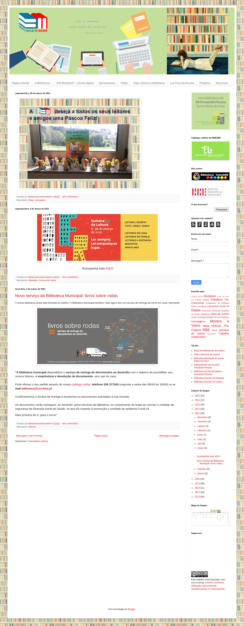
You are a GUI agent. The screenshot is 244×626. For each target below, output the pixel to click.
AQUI (109, 268)
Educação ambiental (211, 311)
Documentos (107, 83)
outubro (201, 426)
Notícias (32, 427)
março (200, 448)
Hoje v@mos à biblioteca (149, 83)
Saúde (215, 330)
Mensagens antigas (169, 435)
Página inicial (20, 83)
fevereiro (202, 469)
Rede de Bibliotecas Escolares (209, 350)
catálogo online (81, 384)
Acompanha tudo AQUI (208, 456)
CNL (226, 299)
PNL (226, 325)
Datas (31, 200)
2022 (197, 409)
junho (200, 435)
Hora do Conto (220, 313)
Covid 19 (224, 306)
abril (199, 443)
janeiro (201, 473)
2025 (197, 395)
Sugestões (211, 334)
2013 (197, 496)
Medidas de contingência (217, 317)
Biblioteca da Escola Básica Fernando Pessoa (208, 372)
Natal (206, 325)
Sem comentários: (70, 197)
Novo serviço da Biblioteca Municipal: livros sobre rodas (66, 295)
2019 (197, 483)
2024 (197, 400)
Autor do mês (223, 296)
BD (192, 300)
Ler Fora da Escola (182, 83)
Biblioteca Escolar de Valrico (208, 381)
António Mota (196, 296)
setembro (202, 430)
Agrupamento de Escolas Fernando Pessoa (206, 366)
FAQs (124, 83)
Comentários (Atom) (38, 441)
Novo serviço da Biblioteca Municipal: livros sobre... (210, 462)
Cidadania (216, 299)
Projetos (204, 83)
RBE (206, 330)
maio (200, 439)
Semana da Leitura (47, 280)
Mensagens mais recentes (29, 435)
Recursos (222, 83)
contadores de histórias (217, 303)
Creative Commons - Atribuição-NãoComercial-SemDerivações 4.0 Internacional (208, 585)
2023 (197, 404)
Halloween (205, 314)
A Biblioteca (42, 83)
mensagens (40, 200)
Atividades (33, 280)
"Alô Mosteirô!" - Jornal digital (74, 83)
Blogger (131, 609)
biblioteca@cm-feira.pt (36, 388)
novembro (202, 421)
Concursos (197, 302)
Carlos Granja (202, 300)
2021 (197, 413)
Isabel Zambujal (198, 317)
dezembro (202, 417)
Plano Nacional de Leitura (207, 354)
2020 (197, 479)
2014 (197, 492)
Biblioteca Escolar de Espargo (209, 378)
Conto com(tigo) (198, 306)
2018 (197, 488)
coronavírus (213, 306)
